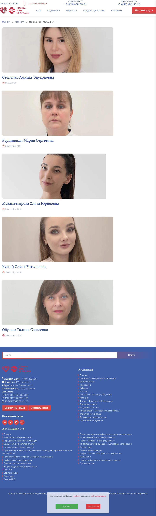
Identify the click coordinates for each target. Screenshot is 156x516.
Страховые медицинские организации (97, 437)
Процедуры (9, 476)
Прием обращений (88, 404)
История (83, 391)
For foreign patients (9, 3)
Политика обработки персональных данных (100, 460)
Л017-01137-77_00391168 (15, 398)
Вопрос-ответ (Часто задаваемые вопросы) (99, 411)
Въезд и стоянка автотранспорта (19, 444)
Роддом (7, 434)
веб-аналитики (98, 496)
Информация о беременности (17, 437)
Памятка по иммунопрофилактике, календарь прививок (106, 434)
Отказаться (93, 506)
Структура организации (90, 414)
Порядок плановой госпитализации (20, 441)
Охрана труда (86, 447)
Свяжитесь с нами (15, 407)
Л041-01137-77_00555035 (15, 395)
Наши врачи (85, 385)
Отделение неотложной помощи (19, 447)
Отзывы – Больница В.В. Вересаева (96, 401)
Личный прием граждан (91, 450)
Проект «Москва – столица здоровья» (97, 441)
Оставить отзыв (39, 407)
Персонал (71, 10)
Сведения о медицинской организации (97, 378)
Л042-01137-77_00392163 (15, 401)
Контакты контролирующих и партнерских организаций (106, 444)
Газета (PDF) (9, 479)
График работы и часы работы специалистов (101, 453)
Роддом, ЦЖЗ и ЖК (94, 10)
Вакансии (83, 398)
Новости (8, 470)
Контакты (116, 10)
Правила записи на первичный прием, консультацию (28, 457)
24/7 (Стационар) (18, 388)
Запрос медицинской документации (20, 466)
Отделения (53, 10)
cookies (76, 496)
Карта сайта (85, 457)
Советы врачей (11, 473)
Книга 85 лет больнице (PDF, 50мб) (95, 394)
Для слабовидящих (34, 3)
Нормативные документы (91, 420)
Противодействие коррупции (92, 417)
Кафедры (83, 388)
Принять (66, 506)
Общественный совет (89, 407)
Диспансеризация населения (17, 463)
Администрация (86, 381)
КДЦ (38, 10)
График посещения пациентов (18, 460)
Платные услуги (144, 10)
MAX (22, 422)
